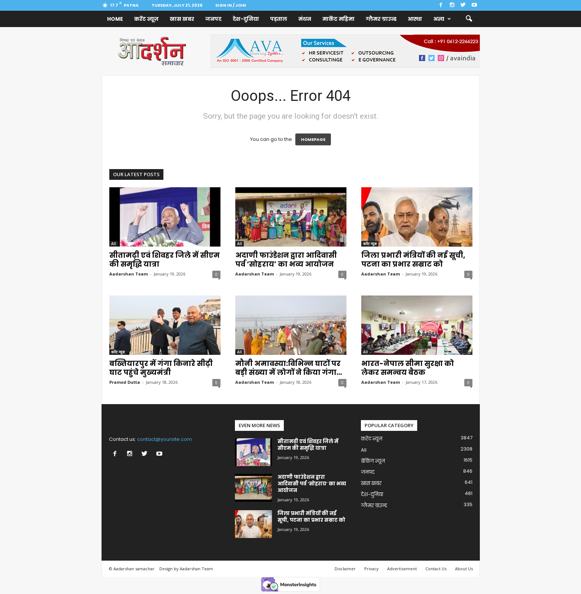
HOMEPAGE (313, 139)
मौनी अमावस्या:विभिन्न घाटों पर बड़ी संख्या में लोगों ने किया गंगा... (288, 368)
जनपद (213, 19)
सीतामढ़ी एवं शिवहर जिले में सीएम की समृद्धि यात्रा (164, 259)
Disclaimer (345, 568)
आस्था (415, 19)
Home (115, 19)
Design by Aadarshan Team (186, 568)
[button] (469, 19)
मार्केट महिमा (338, 19)
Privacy (371, 568)
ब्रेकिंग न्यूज (373, 461)
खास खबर (182, 19)
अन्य (442, 19)
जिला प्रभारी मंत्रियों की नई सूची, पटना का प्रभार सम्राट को (413, 259)
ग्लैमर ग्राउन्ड (381, 19)
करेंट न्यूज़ (146, 19)
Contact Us (435, 568)
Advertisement (402, 568)
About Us (464, 568)
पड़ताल (278, 19)
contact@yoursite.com (164, 439)
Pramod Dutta (124, 382)
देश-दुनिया (246, 19)
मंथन (304, 19)
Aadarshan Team (128, 274)
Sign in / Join (230, 5)
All (113, 243)
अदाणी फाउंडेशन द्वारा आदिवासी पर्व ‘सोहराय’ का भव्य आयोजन (286, 259)
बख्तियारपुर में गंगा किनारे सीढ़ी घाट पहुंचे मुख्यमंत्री (161, 368)
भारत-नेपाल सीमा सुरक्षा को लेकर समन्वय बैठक (407, 368)
